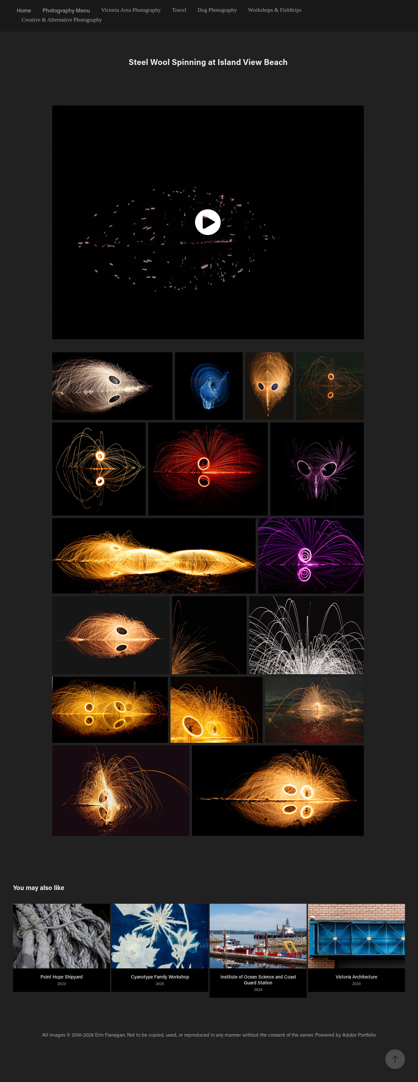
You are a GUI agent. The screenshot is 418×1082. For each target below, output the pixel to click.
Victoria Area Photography (131, 10)
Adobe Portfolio (359, 1034)
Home (24, 10)
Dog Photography (217, 10)
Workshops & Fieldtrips (274, 10)
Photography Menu (66, 10)
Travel (179, 10)
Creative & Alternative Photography (62, 20)
